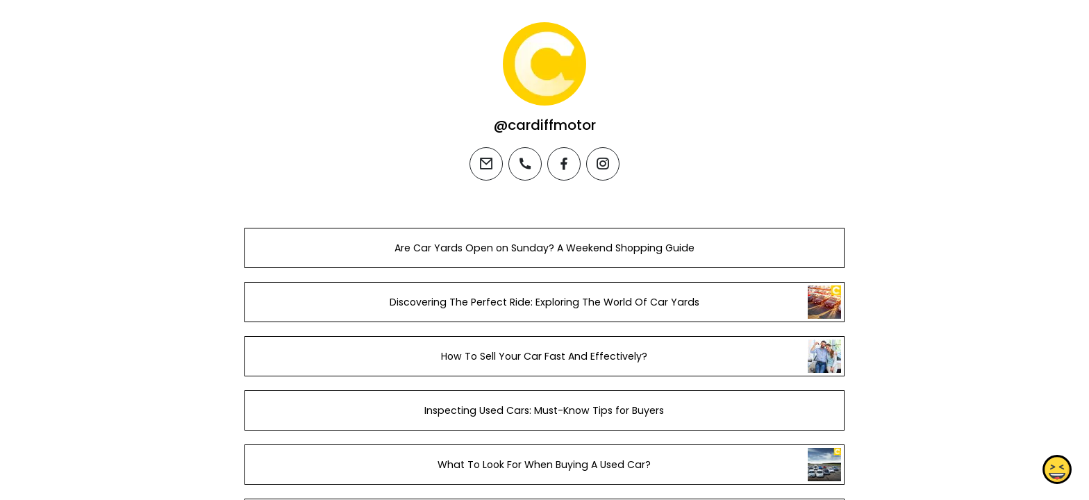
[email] (486, 164)
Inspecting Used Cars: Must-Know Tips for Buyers (544, 410)
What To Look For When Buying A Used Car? (544, 465)
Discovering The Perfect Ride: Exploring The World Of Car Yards (544, 302)
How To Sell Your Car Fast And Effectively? (544, 356)
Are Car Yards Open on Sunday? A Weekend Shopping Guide (544, 248)
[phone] (525, 164)
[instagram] (603, 164)
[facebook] (564, 164)
